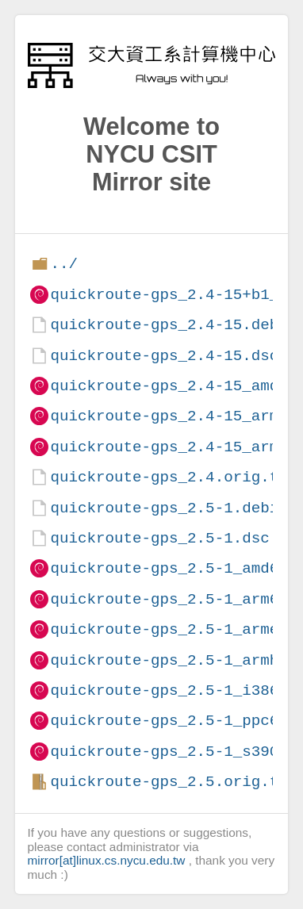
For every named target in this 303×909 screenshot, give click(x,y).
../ (64, 263)
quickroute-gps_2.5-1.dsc (159, 538)
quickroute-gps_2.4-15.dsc (164, 355)
